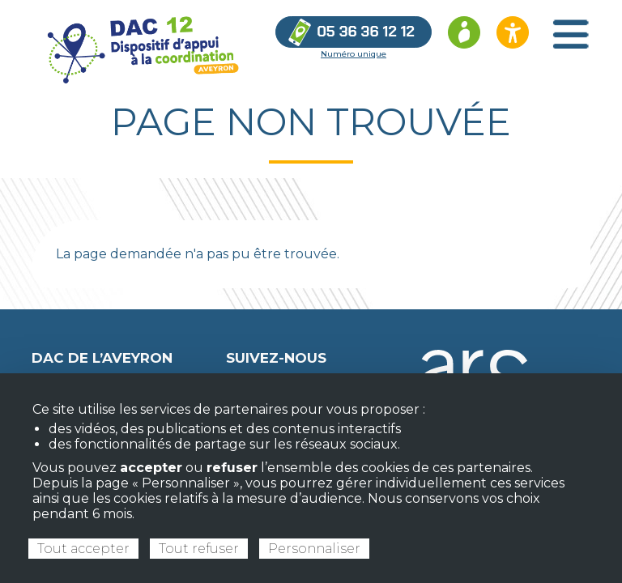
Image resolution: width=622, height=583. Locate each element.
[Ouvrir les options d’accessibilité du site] (512, 32)
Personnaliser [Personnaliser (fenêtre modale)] (314, 548)
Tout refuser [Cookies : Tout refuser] (199, 548)
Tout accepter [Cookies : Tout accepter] (83, 548)
